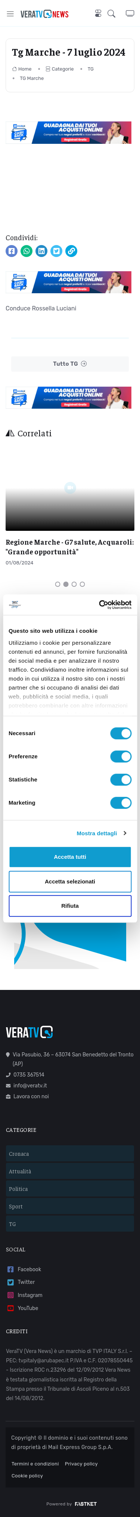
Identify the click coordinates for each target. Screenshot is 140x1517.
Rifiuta (70, 906)
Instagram (24, 1295)
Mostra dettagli (97, 833)
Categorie (60, 69)
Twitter (20, 1282)
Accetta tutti (70, 857)
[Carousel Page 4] (82, 584)
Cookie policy (27, 1476)
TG (91, 69)
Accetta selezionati (70, 881)
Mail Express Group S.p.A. (80, 1447)
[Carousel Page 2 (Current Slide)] (66, 584)
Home (22, 69)
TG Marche (32, 78)
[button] (117, 13)
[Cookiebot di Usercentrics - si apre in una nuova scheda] (99, 605)
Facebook (23, 1269)
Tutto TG (70, 364)
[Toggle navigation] (10, 13)
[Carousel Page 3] (74, 584)
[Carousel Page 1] (57, 584)
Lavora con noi (27, 1096)
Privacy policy (81, 1464)
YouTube (22, 1308)
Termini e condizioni (35, 1464)
